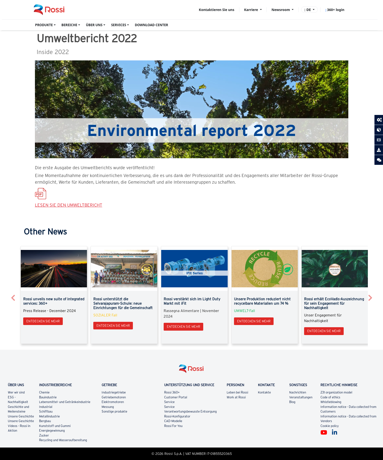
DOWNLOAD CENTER (151, 25)
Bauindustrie (48, 397)
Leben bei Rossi (237, 392)
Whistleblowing (330, 402)
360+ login (334, 9)
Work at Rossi (236, 397)
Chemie (44, 392)
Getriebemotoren (114, 397)
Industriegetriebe (114, 392)
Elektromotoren (113, 402)
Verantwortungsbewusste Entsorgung (190, 411)
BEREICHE (69, 25)
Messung (108, 407)
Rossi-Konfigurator (177, 416)
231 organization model (336, 392)
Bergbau (45, 421)
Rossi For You (173, 426)
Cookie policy (329, 426)
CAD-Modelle (173, 421)
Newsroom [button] (281, 9)
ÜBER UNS (94, 25)
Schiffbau (46, 411)
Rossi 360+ (172, 392)
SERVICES (118, 25)
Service (169, 402)
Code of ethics (330, 397)
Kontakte (264, 392)
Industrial (45, 407)
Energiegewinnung (52, 430)
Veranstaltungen (300, 397)
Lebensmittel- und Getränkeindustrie (64, 402)
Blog (292, 402)
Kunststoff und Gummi (55, 426)
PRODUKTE (44, 25)
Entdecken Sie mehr (43, 321)
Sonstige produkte (115, 411)
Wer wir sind (16, 392)
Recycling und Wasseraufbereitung (63, 440)
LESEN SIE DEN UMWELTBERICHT (68, 205)
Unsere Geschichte (21, 416)
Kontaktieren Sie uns (216, 9)
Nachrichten (297, 392)
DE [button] (308, 9)
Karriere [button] (251, 9)
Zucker (44, 435)
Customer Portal (175, 397)
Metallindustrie (49, 416)
